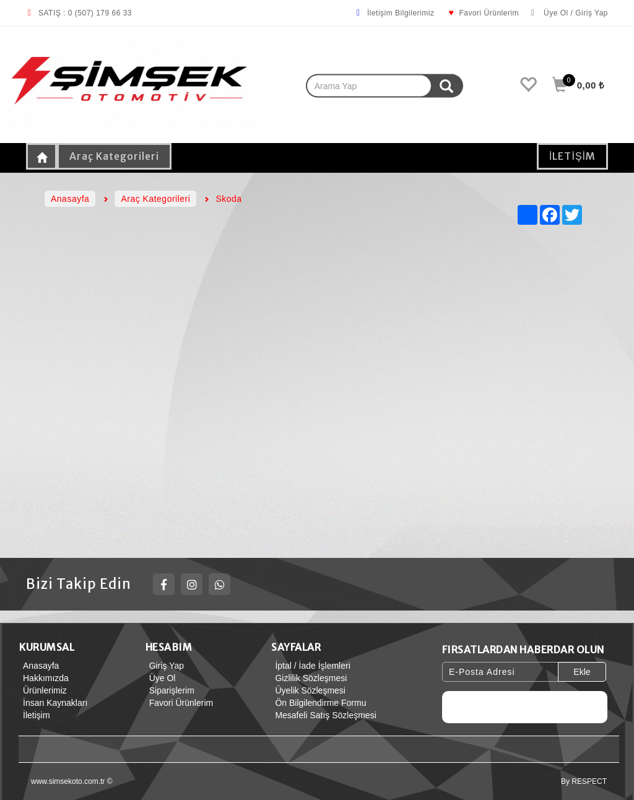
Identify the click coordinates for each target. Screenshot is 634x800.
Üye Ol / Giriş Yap (569, 13)
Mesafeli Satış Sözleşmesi (323, 715)
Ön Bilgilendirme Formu (318, 703)
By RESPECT (584, 781)
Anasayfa (39, 665)
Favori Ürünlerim (482, 13)
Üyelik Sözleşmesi (308, 690)
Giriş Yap (164, 665)
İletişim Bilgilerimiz (395, 13)
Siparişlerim (169, 690)
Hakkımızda (44, 678)
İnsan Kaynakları (53, 703)
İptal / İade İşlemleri (310, 665)
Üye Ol (160, 678)
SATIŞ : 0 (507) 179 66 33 (79, 13)
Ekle (581, 672)
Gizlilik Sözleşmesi (309, 678)
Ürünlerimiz (43, 690)
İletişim (34, 715)
